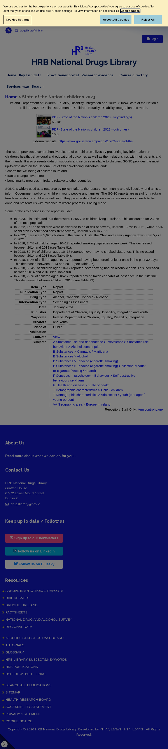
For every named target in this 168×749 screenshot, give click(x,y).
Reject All (147, 19)
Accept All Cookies (116, 19)
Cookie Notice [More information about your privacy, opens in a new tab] (130, 10)
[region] (84, 13)
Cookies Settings (18, 19)
